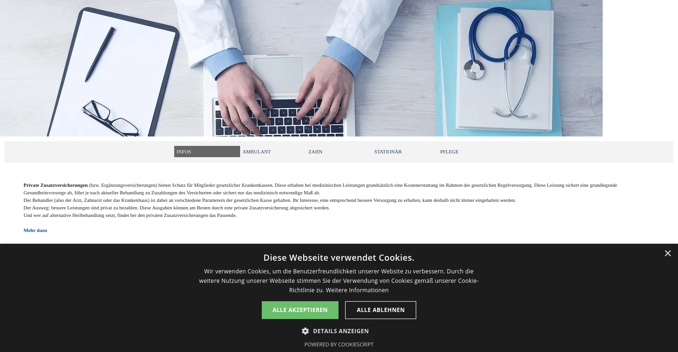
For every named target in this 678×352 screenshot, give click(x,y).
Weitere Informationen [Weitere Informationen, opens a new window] (357, 290)
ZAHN (315, 151)
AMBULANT (256, 151)
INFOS (184, 151)
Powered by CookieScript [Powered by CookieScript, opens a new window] (339, 344)
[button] (339, 330)
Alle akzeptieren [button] (300, 310)
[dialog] (339, 298)
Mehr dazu (35, 230)
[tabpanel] (339, 213)
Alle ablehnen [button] (381, 310)
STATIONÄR (388, 151)
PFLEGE (449, 151)
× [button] (667, 253)
